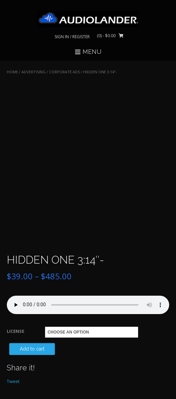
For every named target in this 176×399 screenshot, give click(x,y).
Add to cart (32, 349)
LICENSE (15, 331)
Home (12, 71)
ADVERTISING (33, 71)
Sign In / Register (72, 36)
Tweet (13, 381)
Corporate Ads (64, 71)
